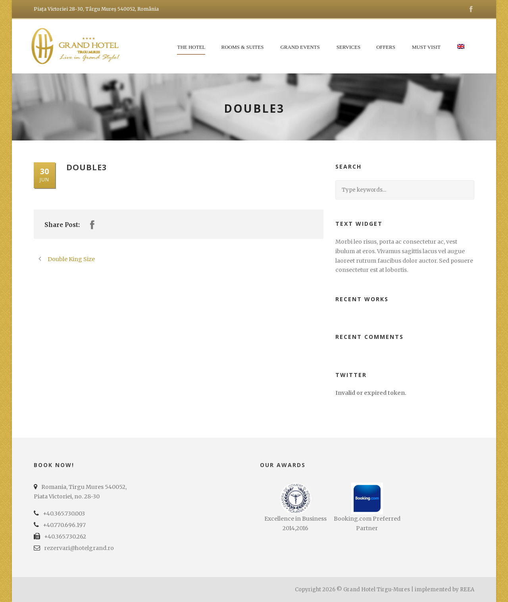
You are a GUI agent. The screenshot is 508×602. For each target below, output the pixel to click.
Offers (385, 47)
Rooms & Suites (242, 47)
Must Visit (426, 47)
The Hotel (191, 47)
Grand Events (299, 47)
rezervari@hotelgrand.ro (79, 548)
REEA (467, 589)
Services (348, 47)
